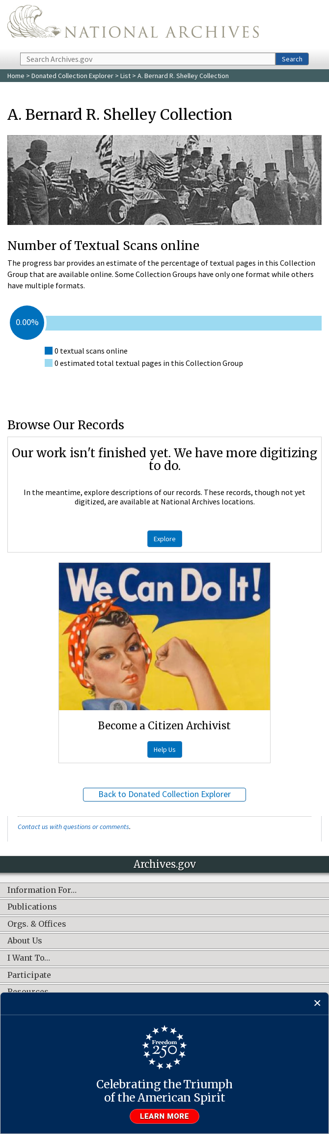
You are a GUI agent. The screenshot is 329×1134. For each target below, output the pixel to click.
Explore (165, 538)
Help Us (165, 749)
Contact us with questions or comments (73, 826)
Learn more (164, 1116)
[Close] (317, 1003)
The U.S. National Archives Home (133, 25)
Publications (32, 907)
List (125, 75)
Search (292, 59)
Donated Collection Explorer (72, 75)
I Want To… (28, 958)
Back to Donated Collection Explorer (164, 794)
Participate (29, 975)
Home (16, 75)
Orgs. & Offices (36, 924)
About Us (24, 941)
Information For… (42, 890)
